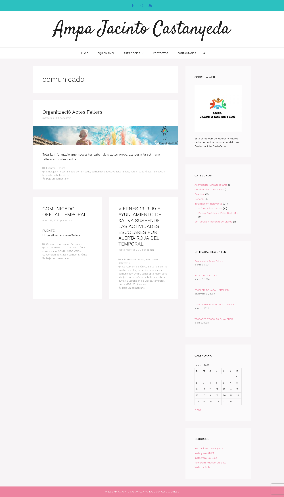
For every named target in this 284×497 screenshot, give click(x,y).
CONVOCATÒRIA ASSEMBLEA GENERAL (215, 304)
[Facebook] (132, 5)
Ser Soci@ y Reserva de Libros (213, 221)
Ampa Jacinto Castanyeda (142, 29)
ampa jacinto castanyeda (60, 171)
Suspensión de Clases (55, 254)
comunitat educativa (103, 171)
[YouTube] (150, 5)
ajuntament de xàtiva (134, 266)
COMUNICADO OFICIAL (70, 251)
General (61, 168)
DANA (137, 273)
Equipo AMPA (105, 53)
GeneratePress (170, 491)
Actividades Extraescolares (211, 184)
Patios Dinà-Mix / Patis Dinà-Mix (218, 213)
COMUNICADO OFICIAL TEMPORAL (64, 211)
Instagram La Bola (206, 457)
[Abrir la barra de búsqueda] (204, 53)
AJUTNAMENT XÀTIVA (74, 247)
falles (134, 171)
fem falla (47, 175)
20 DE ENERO (54, 247)
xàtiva (65, 175)
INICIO (84, 53)
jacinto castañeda (133, 277)
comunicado (83, 171)
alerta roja (153, 266)
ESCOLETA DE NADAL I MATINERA (212, 290)
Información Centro (133, 259)
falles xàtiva (144, 171)
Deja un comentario (57, 178)
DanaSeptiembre (151, 273)
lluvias (122, 280)
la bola (57, 175)
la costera (159, 277)
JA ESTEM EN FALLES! (206, 275)
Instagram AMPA (204, 453)
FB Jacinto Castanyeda (209, 448)
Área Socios (136, 53)
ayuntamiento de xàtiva (148, 270)
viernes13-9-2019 (128, 284)
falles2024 (159, 171)
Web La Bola (202, 467)
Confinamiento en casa (209, 189)
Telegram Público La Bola (210, 462)
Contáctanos (187, 53)
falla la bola (122, 171)
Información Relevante (69, 244)
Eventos (50, 168)
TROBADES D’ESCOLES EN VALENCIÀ (214, 319)
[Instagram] (141, 5)
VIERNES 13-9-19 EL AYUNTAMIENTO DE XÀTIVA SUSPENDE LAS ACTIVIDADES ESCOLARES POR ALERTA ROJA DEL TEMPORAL (140, 226)
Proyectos (160, 53)
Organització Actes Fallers (72, 112)
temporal (74, 254)
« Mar (198, 409)
